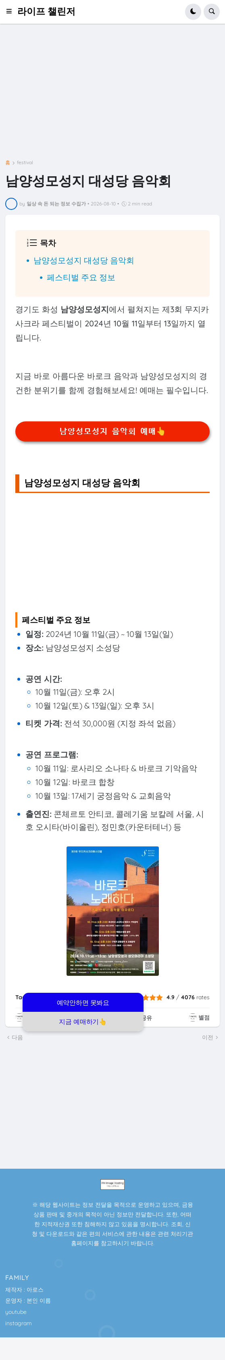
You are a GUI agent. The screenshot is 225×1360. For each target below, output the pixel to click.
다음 (17, 1037)
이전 (207, 1037)
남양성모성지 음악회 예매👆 (112, 431)
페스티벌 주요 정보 (81, 277)
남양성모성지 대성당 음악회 (83, 260)
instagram (18, 1323)
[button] (11, 12)
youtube (16, 1312)
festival (25, 162)
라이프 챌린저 (46, 11)
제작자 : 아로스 (24, 1289)
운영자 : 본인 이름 (28, 1300)
